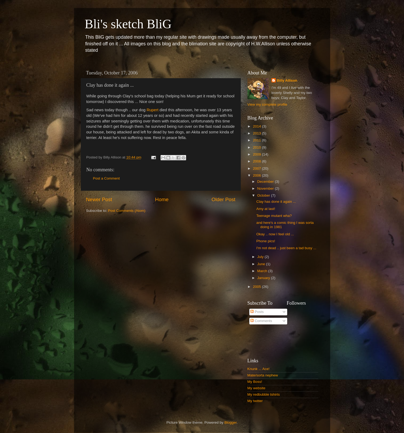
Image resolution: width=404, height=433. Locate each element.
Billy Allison (287, 80)
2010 (257, 147)
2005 (257, 287)
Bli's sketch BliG (128, 24)
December (266, 182)
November (266, 188)
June (261, 264)
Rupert (153, 110)
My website (256, 388)
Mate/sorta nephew (262, 375)
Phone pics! (265, 241)
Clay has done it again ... (276, 202)
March (262, 271)
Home (162, 199)
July (261, 257)
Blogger (231, 422)
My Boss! (254, 382)
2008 (257, 161)
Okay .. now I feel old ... (275, 234)
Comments (261, 321)
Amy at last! (265, 209)
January (264, 278)
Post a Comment (106, 178)
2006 (257, 175)
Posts (257, 312)
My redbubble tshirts (263, 394)
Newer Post (99, 199)
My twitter (255, 401)
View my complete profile (267, 104)
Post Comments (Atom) (126, 211)
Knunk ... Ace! (258, 369)
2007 (257, 168)
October (264, 195)
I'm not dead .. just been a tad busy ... (286, 248)
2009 (257, 154)
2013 (257, 133)
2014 (257, 126)
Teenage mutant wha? (274, 216)
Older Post (223, 199)
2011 (257, 140)
